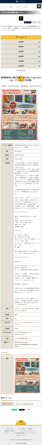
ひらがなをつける (22, 1)
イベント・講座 (7, 28)
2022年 (21, 61)
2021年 (21, 66)
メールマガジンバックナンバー (26, 430)
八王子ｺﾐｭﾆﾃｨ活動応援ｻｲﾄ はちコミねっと (11, 26)
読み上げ (28, 22)
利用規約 (30, 428)
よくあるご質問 (21, 428)
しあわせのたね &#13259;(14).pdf (24, 404)
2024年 (21, 51)
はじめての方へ (10, 428)
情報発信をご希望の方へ (10, 430)
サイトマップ (7, 433)
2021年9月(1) (21, 70)
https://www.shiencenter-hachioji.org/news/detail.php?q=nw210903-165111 (26, 344)
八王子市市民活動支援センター (32, 26)
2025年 (21, 46)
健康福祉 (16, 28)
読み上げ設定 (37, 22)
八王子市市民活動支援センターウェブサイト (24, 433)
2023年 (21, 56)
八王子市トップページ (21, 435)
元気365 (24, 443)
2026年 (21, 42)
